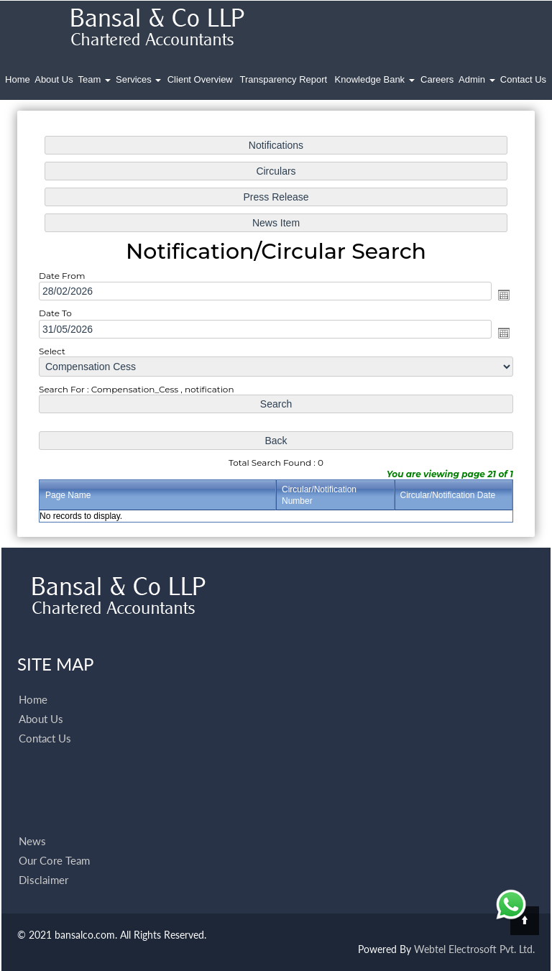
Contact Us (523, 79)
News (32, 824)
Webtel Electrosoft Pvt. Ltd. (474, 949)
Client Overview (200, 79)
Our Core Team (54, 843)
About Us (53, 79)
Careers (437, 79)
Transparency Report (284, 79)
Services (138, 79)
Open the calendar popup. (498, 295)
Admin (476, 79)
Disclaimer (43, 863)
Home (17, 79)
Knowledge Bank (375, 79)
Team (94, 79)
